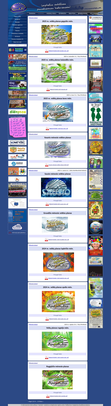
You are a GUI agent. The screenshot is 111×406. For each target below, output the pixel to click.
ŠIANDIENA (32, 13)
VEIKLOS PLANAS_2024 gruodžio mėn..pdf (57, 239)
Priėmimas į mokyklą (17, 33)
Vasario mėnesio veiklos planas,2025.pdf (57, 165)
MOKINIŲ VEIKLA (51, 13)
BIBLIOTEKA (72, 13)
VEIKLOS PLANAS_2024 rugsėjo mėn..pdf (57, 357)
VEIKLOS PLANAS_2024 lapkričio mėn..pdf (57, 278)
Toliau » (41, 401)
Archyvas (17, 36)
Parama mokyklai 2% (17, 39)
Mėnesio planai (33, 18)
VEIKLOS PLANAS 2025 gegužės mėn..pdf (57, 51)
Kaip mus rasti (17, 42)
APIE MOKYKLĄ (94, 13)
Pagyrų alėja (17, 16)
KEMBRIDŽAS (62, 13)
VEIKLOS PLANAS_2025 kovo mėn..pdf (57, 128)
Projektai (17, 28)
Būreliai (17, 22)
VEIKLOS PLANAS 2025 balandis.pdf (56, 89)
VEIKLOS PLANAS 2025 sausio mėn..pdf (56, 204)
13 (38, 401)
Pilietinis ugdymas (17, 25)
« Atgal (30, 401)
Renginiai (17, 19)
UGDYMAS (41, 13)
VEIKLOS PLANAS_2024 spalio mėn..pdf (56, 319)
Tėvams (17, 30)
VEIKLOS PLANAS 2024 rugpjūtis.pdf (56, 396)
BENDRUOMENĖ (82, 13)
